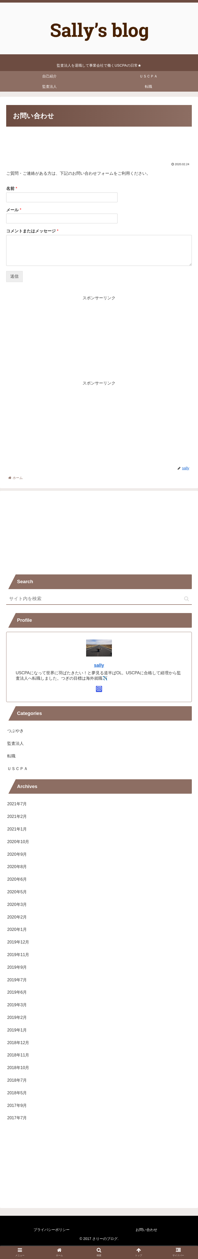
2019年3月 (17, 1005)
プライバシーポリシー (52, 1230)
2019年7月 (17, 980)
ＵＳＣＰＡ (17, 768)
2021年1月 (17, 829)
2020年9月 (17, 854)
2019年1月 (17, 1030)
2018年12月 (18, 1043)
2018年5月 (17, 1093)
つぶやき (15, 731)
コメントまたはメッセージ (32, 231)
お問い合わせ (146, 1230)
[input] (99, 599)
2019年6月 (17, 992)
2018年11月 (18, 1055)
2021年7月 (17, 804)
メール (13, 210)
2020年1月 (17, 929)
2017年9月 (17, 1105)
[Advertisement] (99, 143)
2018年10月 (18, 1067)
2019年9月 (17, 967)
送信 (14, 276)
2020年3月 (17, 904)
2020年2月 (17, 917)
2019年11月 (18, 954)
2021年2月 (17, 816)
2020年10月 (18, 842)
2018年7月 (17, 1080)
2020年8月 (17, 866)
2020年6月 (17, 879)
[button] (186, 599)
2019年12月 (18, 942)
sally (99, 665)
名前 (11, 188)
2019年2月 (17, 1017)
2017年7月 (17, 1118)
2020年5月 (17, 892)
